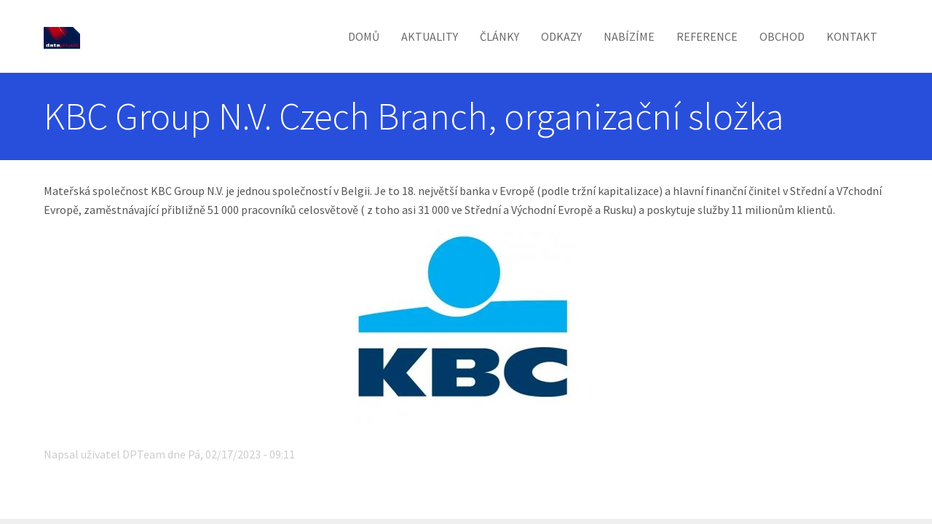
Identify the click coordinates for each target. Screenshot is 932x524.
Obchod (782, 36)
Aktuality (429, 36)
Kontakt (851, 36)
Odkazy (561, 36)
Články (499, 36)
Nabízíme (629, 36)
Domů (363, 36)
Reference (707, 36)
